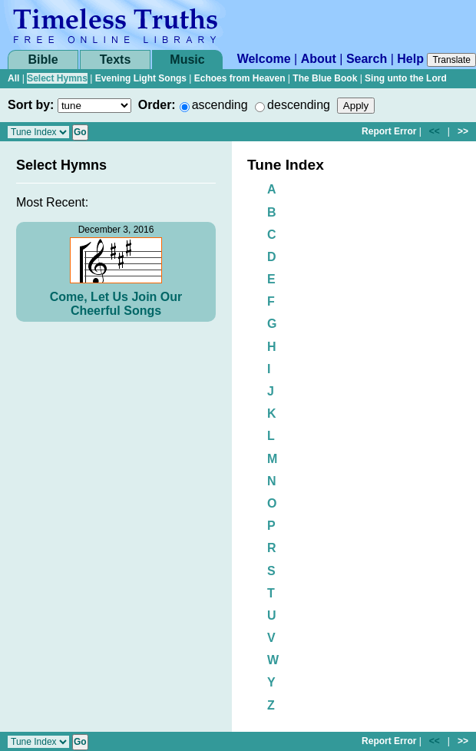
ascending (220, 104)
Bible (43, 59)
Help (410, 58)
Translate (451, 60)
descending (298, 104)
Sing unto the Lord (406, 78)
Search (366, 58)
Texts (115, 59)
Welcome (264, 58)
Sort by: (31, 104)
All (13, 78)
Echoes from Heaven (240, 78)
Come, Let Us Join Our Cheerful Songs (116, 303)
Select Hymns (57, 78)
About (318, 58)
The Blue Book (325, 78)
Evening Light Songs (141, 78)
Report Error (389, 131)
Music (187, 59)
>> (463, 131)
